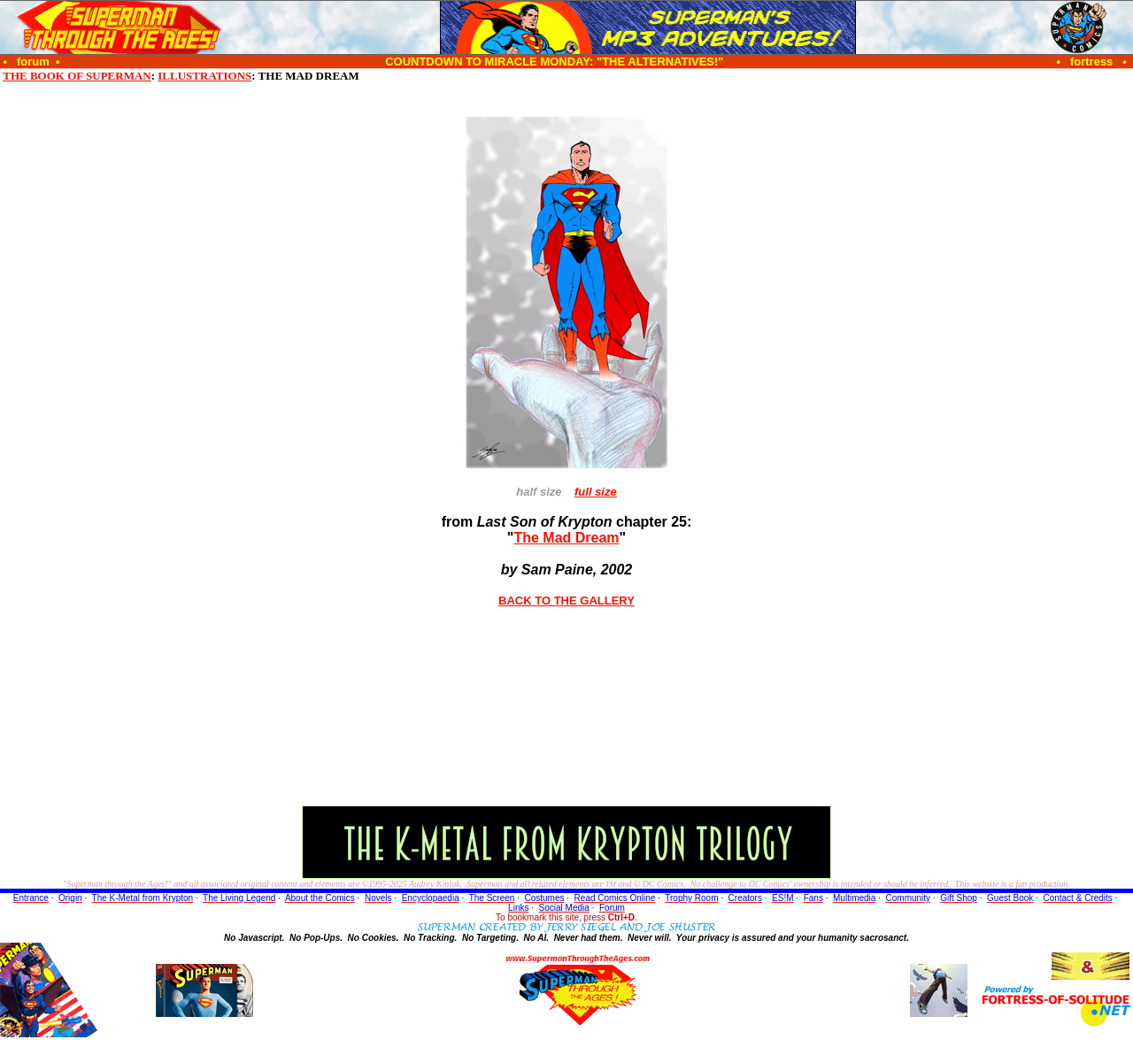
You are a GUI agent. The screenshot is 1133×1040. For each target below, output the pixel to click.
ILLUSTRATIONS (204, 75)
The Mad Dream (566, 537)
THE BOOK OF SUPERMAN (76, 75)
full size (595, 491)
